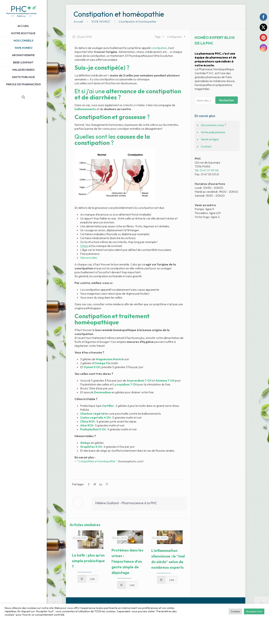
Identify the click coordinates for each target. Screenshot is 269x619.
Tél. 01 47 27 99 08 (207, 170)
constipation (159, 48)
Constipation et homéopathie (137, 21)
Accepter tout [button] (254, 611)
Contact (206, 146)
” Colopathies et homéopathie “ (97, 461)
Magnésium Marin (108, 359)
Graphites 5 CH (91, 446)
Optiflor (108, 406)
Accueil (78, 21)
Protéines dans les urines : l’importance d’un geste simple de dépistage (127, 561)
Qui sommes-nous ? (213, 125)
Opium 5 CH (92, 367)
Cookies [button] (235, 611)
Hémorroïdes (88, 257)
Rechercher (226, 100)
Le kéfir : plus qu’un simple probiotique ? (88, 561)
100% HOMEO (100, 21)
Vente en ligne (210, 139)
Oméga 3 (100, 363)
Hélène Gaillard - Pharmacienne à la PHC (126, 503)
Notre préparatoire (213, 132)
